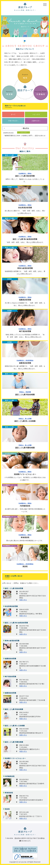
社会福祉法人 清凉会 (25, 173)
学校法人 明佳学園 (25, 392)
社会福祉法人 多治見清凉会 (25, 360)
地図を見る (23, 600)
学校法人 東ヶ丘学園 (25, 418)
